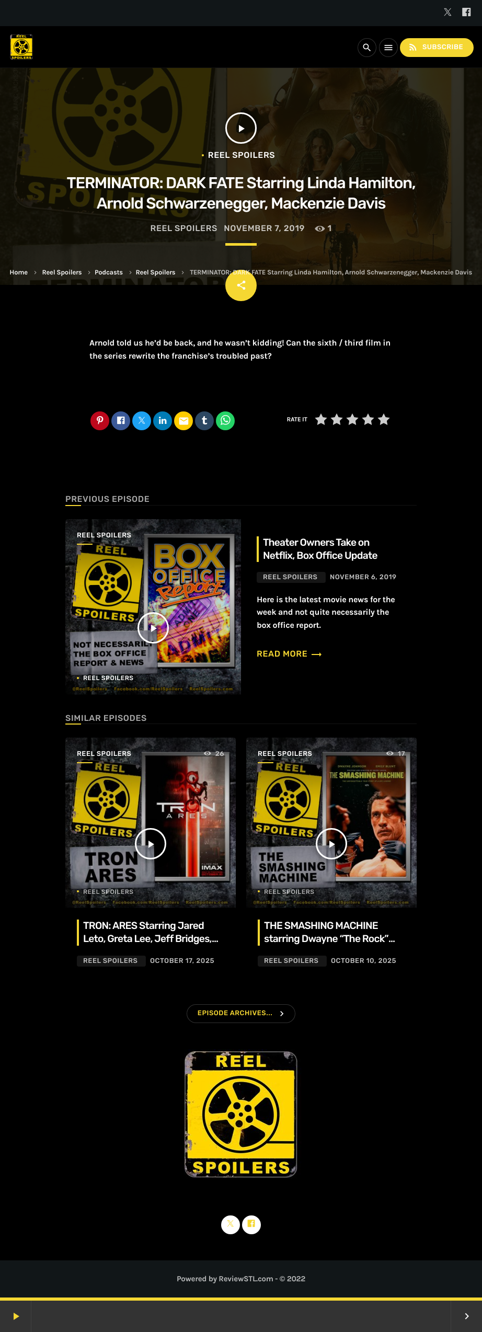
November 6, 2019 (363, 577)
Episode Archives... (235, 1013)
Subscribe (435, 47)
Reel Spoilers (62, 273)
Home (18, 273)
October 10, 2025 (363, 961)
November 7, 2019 (264, 228)
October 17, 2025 (182, 961)
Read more (290, 654)
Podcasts (109, 273)
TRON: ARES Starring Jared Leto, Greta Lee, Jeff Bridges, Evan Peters (147, 939)
